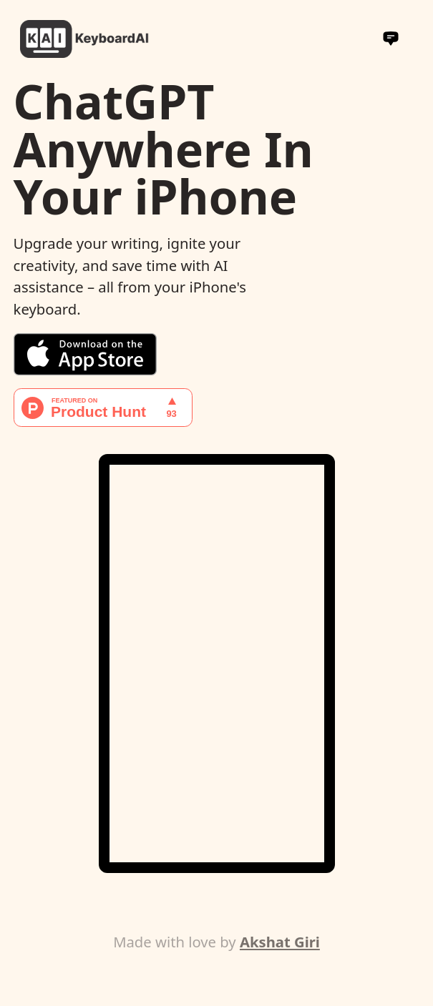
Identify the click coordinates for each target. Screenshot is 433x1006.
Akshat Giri (280, 942)
